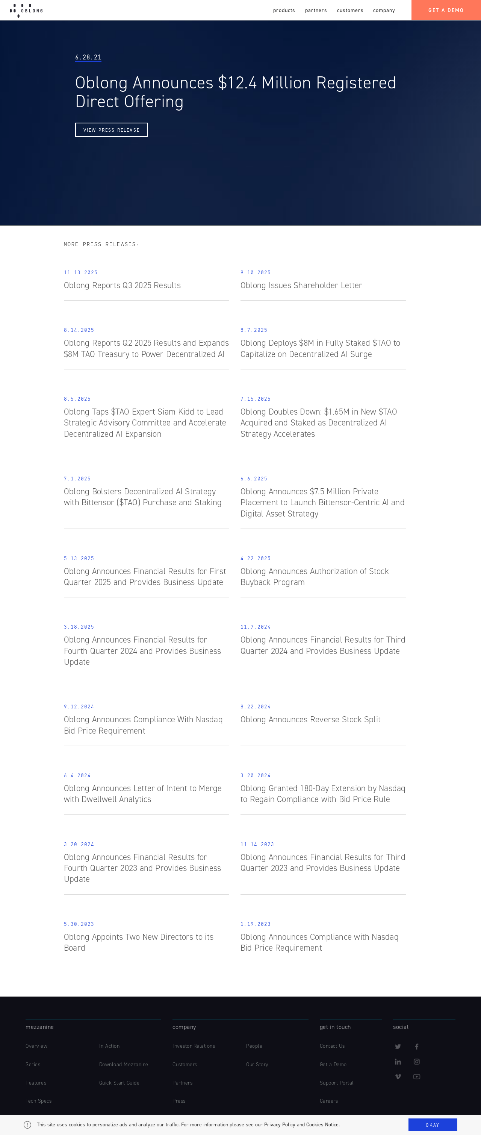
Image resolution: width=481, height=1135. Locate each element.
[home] (26, 9)
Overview (36, 1046)
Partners (182, 1082)
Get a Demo (333, 1064)
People (254, 1046)
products (284, 10)
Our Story (257, 1064)
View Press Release (111, 130)
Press (179, 1101)
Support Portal (337, 1082)
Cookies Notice (322, 1124)
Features (36, 1082)
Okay (433, 1125)
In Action (109, 1046)
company (384, 10)
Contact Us (332, 1046)
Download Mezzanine (123, 1064)
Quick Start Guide (119, 1082)
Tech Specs (38, 1101)
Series (33, 1064)
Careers (329, 1101)
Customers (184, 1064)
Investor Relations (193, 1046)
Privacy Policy (279, 1124)
